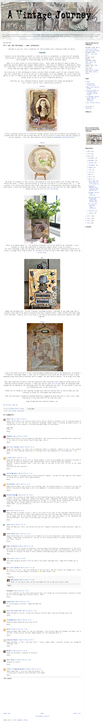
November (92, 160)
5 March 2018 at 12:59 (21, 601)
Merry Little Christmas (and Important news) (92, 49)
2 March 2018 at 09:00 (19, 436)
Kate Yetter (11, 660)
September (92, 165)
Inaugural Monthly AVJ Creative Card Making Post (93, 188)
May (90, 174)
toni (8, 558)
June (90, 172)
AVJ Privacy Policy (93, 102)
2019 (89, 154)
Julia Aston (11, 533)
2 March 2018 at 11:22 (19, 457)
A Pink (9, 457)
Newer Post (7, 713)
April (91, 176)
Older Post (77, 713)
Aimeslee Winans (12, 640)
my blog (43, 252)
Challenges (20, 410)
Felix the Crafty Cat (14, 610)
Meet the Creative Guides (93, 87)
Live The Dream (52, 189)
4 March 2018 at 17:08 (26, 579)
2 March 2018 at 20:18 (17, 524)
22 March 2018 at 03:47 (33, 669)
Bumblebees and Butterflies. (64, 137)
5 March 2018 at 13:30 (29, 610)
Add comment (8, 678)
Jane (8, 524)
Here (54, 387)
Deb (42, 258)
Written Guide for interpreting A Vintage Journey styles (93, 92)
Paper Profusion (12, 546)
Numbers (87, 59)
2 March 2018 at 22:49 (25, 546)
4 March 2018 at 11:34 (26, 567)
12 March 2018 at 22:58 (19, 650)
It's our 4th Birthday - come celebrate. (92, 206)
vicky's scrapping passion (16, 669)
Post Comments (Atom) (20, 720)
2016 (89, 218)
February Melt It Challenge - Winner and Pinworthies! (94, 199)
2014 (89, 223)
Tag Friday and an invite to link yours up (93, 182)
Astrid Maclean (12, 473)
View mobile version (42, 716)
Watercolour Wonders (92, 70)
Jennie (42, 142)
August (91, 167)
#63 (10, 410)
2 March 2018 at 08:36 (18, 419)
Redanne (9, 436)
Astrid (42, 194)
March (91, 179)
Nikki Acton (14, 579)
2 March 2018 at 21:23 (22, 533)
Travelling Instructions (91, 84)
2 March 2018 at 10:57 (26, 447)
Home (42, 713)
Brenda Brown (11, 495)
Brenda (42, 86)
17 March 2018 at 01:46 (23, 660)
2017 (89, 216)
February (92, 211)
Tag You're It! (91, 66)
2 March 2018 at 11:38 (24, 473)
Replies (11, 577)
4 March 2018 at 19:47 (21, 590)
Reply (8, 431)
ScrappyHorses (11, 620)
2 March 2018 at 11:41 (22, 484)
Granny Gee (10, 601)
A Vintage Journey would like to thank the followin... (93, 98)
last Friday (56, 383)
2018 (89, 156)
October (91, 162)
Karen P (9, 629)
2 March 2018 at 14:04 (25, 495)
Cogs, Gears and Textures (90, 62)
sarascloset (11, 484)
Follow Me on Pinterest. (89, 107)
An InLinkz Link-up (10, 405)
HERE (79, 376)
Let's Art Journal (13, 447)
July (90, 169)
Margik (9, 650)
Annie (42, 322)
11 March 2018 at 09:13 (26, 640)
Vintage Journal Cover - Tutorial (93, 194)
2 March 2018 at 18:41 (16, 510)
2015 (89, 220)
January (91, 213)
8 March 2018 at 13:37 (24, 620)
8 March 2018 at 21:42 (19, 629)
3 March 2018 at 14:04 (17, 558)
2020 (89, 151)
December (92, 158)
